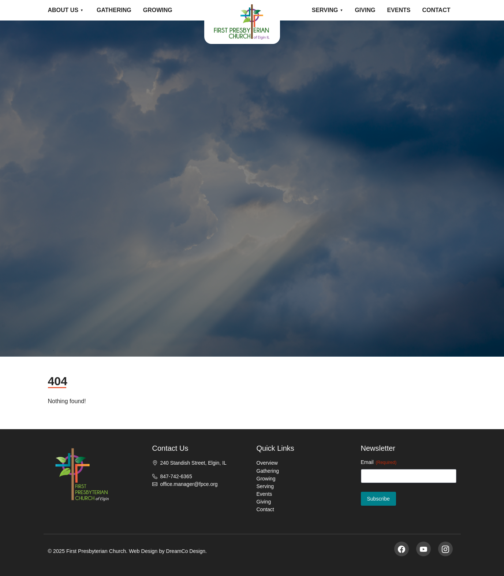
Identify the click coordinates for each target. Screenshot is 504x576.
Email (379, 462)
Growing (157, 10)
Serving (325, 10)
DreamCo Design (185, 551)
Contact (436, 10)
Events (398, 10)
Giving (365, 10)
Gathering (114, 10)
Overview (267, 463)
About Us (63, 10)
